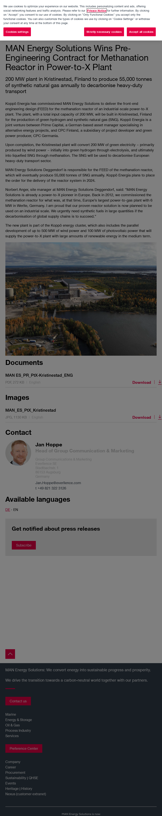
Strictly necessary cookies (103, 31)
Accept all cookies (141, 31)
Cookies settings (17, 31)
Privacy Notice (96, 10)
